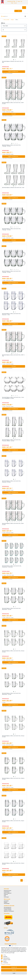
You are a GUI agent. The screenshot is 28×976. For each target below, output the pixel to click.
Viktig (4, 955)
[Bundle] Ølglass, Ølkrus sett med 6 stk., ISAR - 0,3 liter (13, 103)
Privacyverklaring (7, 908)
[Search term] (12, 7)
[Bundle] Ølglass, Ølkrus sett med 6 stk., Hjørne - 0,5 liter (13, 778)
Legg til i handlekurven (16, 71)
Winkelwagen (7, 903)
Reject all (14, 970)
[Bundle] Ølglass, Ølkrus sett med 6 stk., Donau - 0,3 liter (13, 736)
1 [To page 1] (21, 879)
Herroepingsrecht (7, 906)
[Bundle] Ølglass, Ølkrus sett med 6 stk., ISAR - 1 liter (13, 355)
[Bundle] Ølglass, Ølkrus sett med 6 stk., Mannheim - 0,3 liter (11, 693)
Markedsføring (6, 958)
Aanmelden (6, 900)
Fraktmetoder (7, 891)
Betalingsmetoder (7, 890)
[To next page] (26, 880)
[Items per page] (14, 29)
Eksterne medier (6, 959)
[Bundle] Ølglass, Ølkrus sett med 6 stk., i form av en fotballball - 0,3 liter (13, 397)
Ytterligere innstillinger (5, 964)
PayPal (4, 961)
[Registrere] (11, 10)
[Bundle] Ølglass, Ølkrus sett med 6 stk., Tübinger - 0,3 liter (11, 229)
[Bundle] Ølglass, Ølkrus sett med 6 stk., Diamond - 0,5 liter (11, 481)
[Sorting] (14, 25)
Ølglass (12, 19)
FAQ (5, 895)
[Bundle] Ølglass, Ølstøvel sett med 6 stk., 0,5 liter (12, 61)
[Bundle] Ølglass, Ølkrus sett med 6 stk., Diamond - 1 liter (11, 314)
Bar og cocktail (6, 19)
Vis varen (14, 113)
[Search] (24, 7)
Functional (5, 962)
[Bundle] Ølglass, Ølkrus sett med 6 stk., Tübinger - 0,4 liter (11, 271)
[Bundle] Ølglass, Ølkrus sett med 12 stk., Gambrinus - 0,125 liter (11, 566)
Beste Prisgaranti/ (7, 892)
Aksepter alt (14, 967)
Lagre (14, 973)
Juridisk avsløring (7, 909)
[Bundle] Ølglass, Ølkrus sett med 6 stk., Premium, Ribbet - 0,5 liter (11, 440)
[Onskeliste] (13, 10)
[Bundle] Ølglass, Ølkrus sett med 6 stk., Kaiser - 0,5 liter (13, 863)
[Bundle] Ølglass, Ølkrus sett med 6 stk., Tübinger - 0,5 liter (11, 145)
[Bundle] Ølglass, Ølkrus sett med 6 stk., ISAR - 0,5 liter (13, 524)
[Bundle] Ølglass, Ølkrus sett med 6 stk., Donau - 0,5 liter (13, 651)
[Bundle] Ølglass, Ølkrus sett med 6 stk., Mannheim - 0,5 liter (11, 608)
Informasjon (6, 896)
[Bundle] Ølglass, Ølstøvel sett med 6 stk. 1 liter (13, 187)
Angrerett (6, 894)
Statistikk (5, 956)
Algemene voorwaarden (9, 910)
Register (5, 901)
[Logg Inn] (9, 10)
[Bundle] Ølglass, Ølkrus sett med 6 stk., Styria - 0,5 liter (13, 821)
